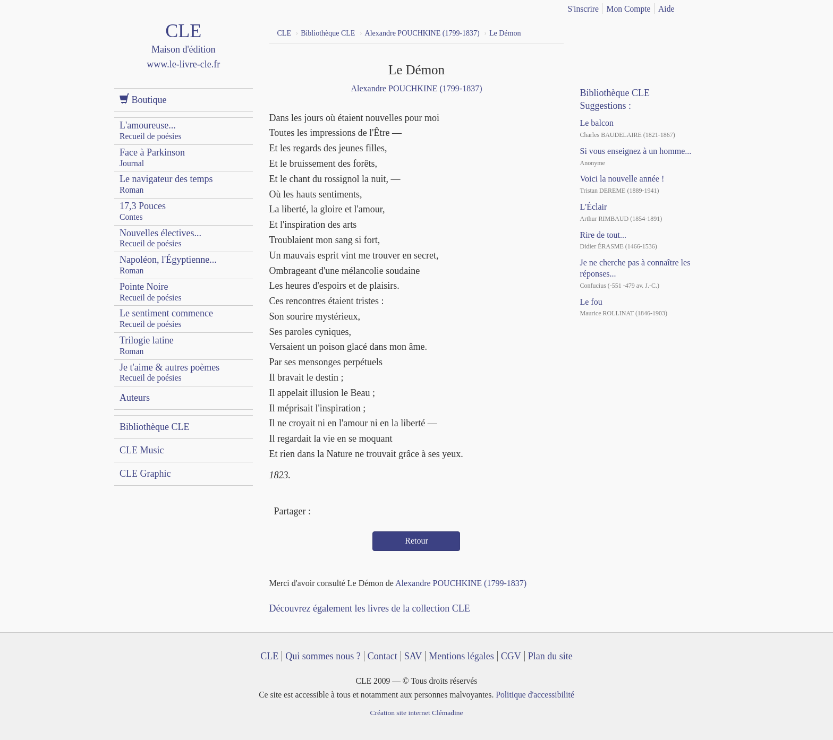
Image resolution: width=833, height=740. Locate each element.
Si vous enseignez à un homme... (635, 151)
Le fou (591, 301)
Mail (360, 512)
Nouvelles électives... (160, 238)
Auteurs (135, 397)
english (713, 7)
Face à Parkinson (152, 157)
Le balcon (597, 122)
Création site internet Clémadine (416, 713)
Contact (382, 656)
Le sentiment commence (166, 318)
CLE (269, 656)
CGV (511, 656)
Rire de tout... (603, 234)
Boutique (143, 99)
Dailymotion (631, 31)
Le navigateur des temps (166, 184)
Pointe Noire (151, 291)
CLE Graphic (145, 473)
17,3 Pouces (143, 211)
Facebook (321, 512)
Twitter (341, 512)
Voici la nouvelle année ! (622, 178)
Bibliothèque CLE (154, 426)
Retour (416, 540)
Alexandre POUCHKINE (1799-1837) (416, 88)
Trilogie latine (147, 345)
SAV (413, 656)
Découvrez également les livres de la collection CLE (369, 608)
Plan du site (550, 656)
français (696, 7)
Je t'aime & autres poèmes (169, 372)
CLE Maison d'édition (183, 55)
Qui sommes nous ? (323, 656)
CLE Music (142, 450)
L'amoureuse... (151, 130)
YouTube (612, 31)
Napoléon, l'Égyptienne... (168, 264)
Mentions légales (461, 656)
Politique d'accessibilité (535, 694)
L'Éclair (593, 206)
